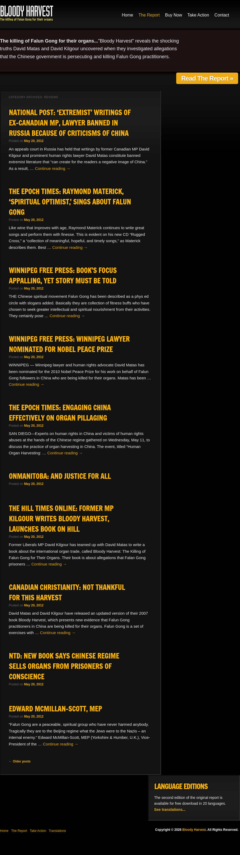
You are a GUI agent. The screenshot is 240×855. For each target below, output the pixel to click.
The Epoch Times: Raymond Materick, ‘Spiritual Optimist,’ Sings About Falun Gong (70, 202)
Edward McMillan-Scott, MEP (55, 709)
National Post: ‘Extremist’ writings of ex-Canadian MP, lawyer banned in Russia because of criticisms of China (69, 123)
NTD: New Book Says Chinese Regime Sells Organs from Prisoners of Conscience (64, 666)
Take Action (198, 15)
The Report (149, 15)
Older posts (20, 761)
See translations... (170, 810)
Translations (57, 831)
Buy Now (173, 15)
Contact (221, 15)
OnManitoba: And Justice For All (60, 476)
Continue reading (52, 168)
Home (127, 15)
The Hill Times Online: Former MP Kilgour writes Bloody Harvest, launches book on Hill (61, 519)
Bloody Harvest (26, 13)
